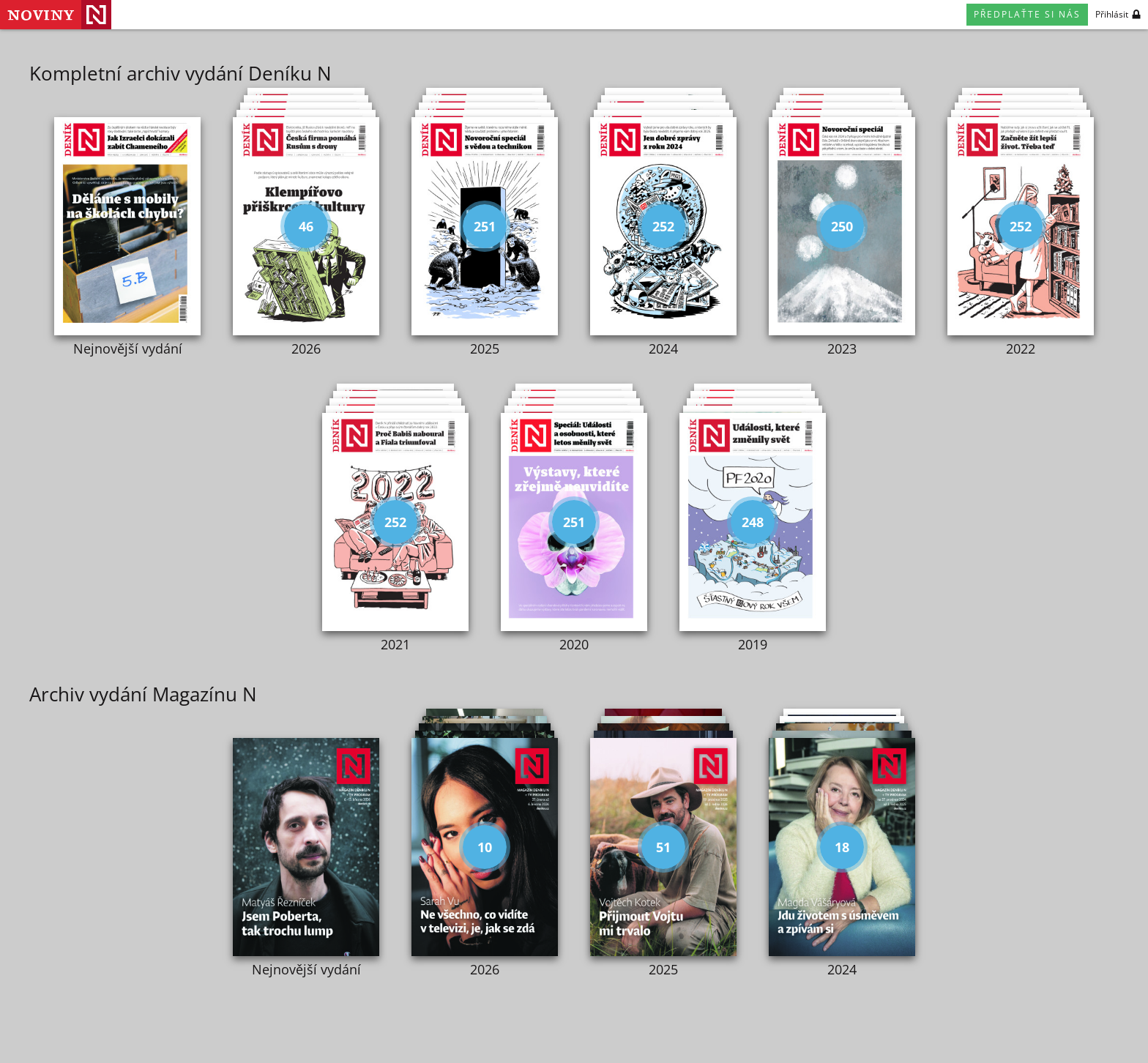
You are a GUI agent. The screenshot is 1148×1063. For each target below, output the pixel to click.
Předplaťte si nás (1027, 14)
